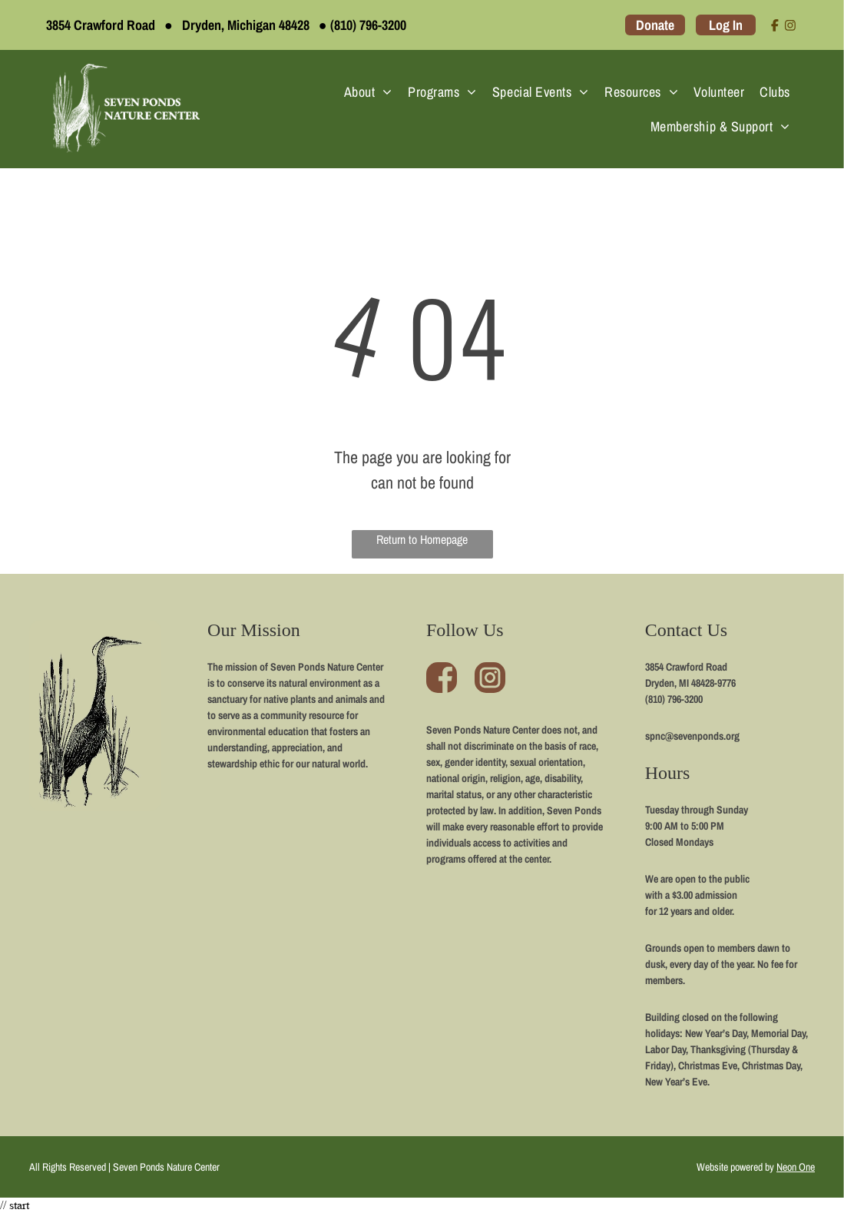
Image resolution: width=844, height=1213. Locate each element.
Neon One (795, 1167)
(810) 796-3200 (368, 25)
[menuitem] (368, 92)
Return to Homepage (422, 539)
